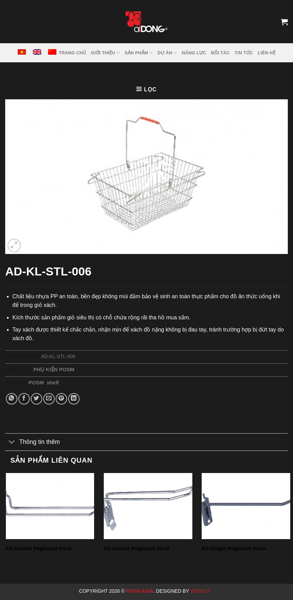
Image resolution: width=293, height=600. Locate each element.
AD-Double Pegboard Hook (38, 548)
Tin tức (244, 52)
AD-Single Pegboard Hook (233, 548)
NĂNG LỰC (194, 52)
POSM (36, 382)
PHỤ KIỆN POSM (54, 369)
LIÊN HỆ (266, 52)
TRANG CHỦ (72, 52)
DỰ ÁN (167, 52)
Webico (200, 591)
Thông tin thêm (32, 442)
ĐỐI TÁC (220, 52)
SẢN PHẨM (139, 52)
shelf (53, 382)
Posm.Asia (139, 591)
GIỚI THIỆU (105, 52)
